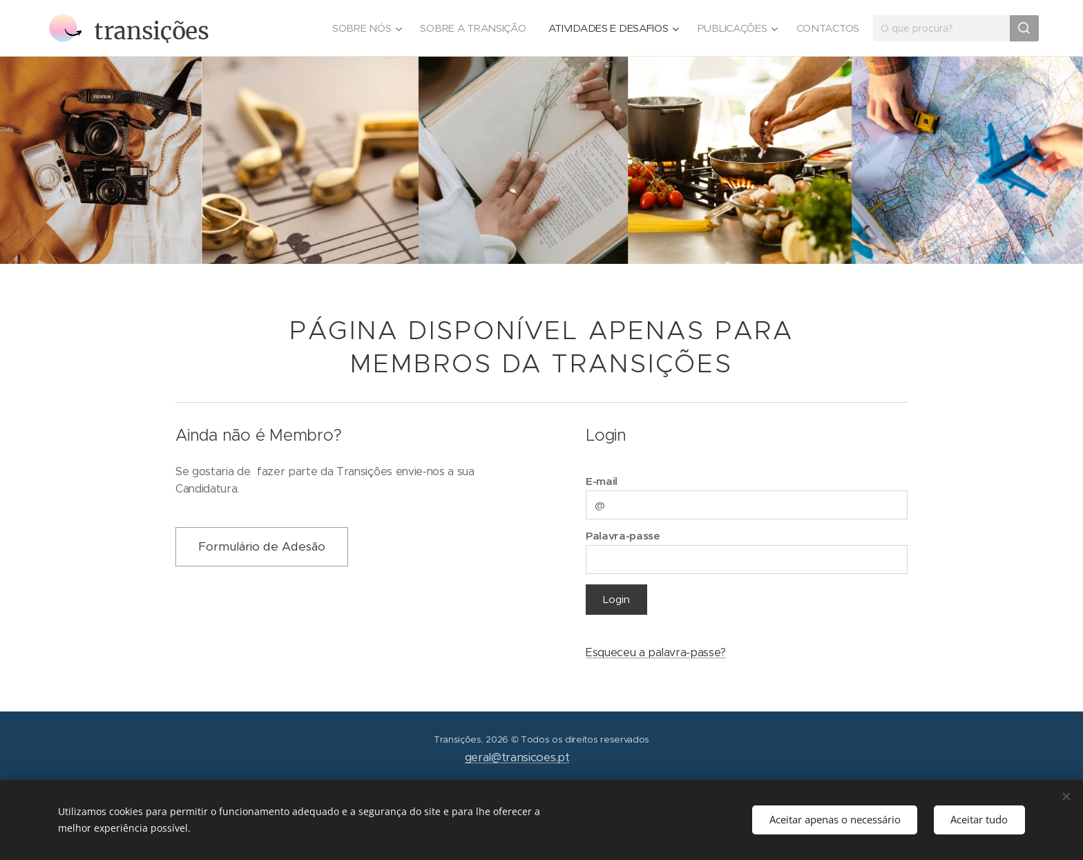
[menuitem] (357, 28)
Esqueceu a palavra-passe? (656, 652)
